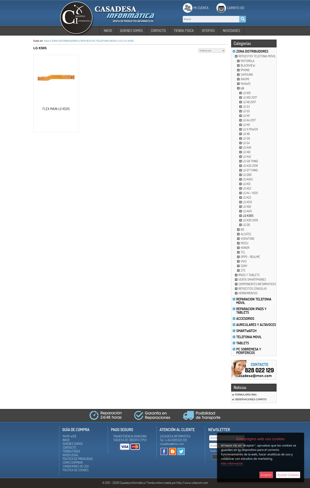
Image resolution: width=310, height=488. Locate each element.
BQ (242, 229)
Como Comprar (73, 462)
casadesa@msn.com (172, 444)
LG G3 (246, 107)
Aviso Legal (70, 455)
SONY (244, 266)
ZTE (243, 270)
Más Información (232, 463)
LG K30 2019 (250, 220)
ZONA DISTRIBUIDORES (252, 51)
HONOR (245, 248)
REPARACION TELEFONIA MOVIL (253, 301)
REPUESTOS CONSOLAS (252, 289)
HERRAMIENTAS (248, 293)
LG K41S (247, 211)
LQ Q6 (246, 225)
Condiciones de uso (76, 466)
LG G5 (246, 111)
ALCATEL (246, 234)
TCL (243, 252)
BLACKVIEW (248, 65)
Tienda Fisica (184, 30)
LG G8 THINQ (250, 161)
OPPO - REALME (250, 257)
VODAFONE (247, 239)
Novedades (231, 30)
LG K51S (247, 202)
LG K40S (248, 179)
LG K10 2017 (250, 97)
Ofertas (208, 30)
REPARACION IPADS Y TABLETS (251, 311)
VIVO (244, 261)
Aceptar (266, 475)
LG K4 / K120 (250, 193)
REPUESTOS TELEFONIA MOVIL (257, 56)
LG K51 (246, 184)
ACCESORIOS (245, 318)
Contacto (158, 30)
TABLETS (242, 343)
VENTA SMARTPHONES (252, 279)
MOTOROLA (247, 61)
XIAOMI (245, 79)
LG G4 (246, 143)
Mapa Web (69, 436)
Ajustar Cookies (288, 475)
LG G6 (246, 138)
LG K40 (247, 147)
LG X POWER (250, 129)
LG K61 (246, 152)
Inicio (108, 30)
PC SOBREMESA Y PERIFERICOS (248, 351)
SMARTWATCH (246, 330)
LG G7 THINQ (250, 170)
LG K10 (247, 93)
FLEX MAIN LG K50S (56, 109)
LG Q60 (247, 175)
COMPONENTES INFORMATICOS (257, 284)
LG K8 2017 (249, 102)
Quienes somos (131, 30)
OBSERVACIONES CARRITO (251, 399)
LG (242, 88)
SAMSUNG (247, 74)
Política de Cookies (76, 470)
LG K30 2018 (250, 166)
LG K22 (247, 197)
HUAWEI (245, 84)
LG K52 (247, 188)
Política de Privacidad (78, 459)
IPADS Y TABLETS (249, 275)
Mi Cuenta (201, 8)
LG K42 (247, 157)
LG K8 (246, 134)
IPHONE (245, 70)
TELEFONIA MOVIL (249, 337)
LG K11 (246, 116)
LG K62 (247, 207)
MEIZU (244, 243)
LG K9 (246, 125)
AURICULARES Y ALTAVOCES (256, 324)
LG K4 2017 (249, 120)
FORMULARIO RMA (246, 394)
